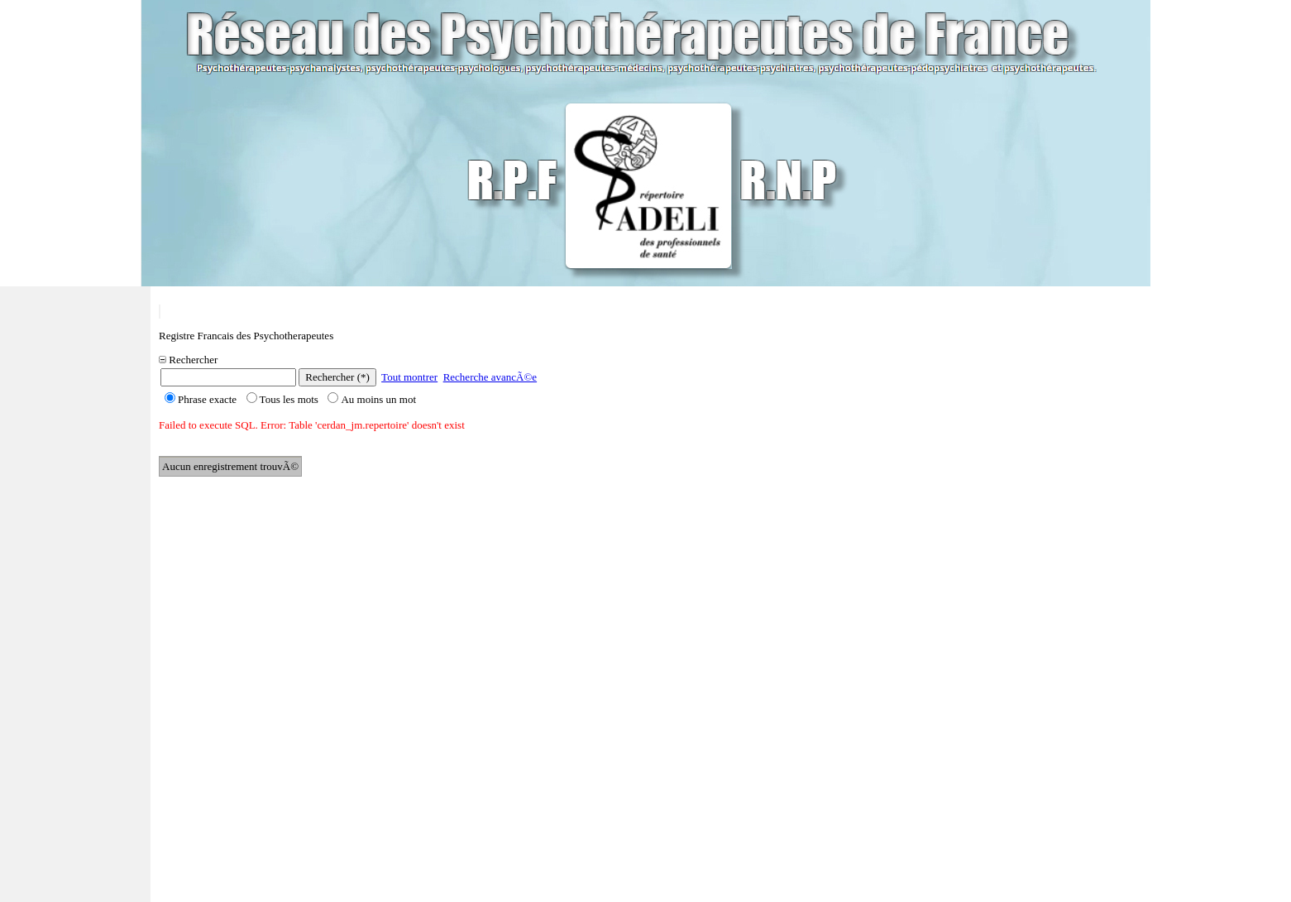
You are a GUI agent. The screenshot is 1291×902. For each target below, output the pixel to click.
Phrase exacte (201, 399)
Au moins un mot (372, 399)
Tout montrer (409, 377)
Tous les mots (282, 399)
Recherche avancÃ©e (490, 377)
